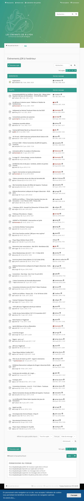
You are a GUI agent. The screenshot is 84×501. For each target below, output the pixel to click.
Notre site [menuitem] (19, 3)
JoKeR (15, 159)
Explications (16, 81)
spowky (16, 255)
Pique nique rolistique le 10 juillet (23, 427)
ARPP (15, 375)
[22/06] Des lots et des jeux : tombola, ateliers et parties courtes (30, 164)
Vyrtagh (16, 195)
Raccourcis (10, 3)
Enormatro (17, 106)
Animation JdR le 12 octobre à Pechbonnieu (26, 151)
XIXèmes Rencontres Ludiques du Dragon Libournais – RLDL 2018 (32, 266)
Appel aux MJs (17, 407)
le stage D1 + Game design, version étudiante (27, 157)
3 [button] (72, 70)
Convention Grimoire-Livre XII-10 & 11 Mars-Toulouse (29, 287)
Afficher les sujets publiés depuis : (35, 436)
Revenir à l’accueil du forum (17, 456)
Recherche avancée (76, 14)
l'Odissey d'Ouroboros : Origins (22, 214)
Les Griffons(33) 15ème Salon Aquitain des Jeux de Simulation (28, 400)
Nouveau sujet (14, 65)
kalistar (16, 125)
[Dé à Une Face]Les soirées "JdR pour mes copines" (29, 233)
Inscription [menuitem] (65, 3)
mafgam (16, 209)
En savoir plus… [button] (9, 498)
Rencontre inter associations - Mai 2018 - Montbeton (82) (31, 246)
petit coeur (17, 216)
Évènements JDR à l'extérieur (21, 58)
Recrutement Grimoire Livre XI (22, 420)
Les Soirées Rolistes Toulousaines (23, 227)
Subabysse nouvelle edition (21, 123)
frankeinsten (19, 282)
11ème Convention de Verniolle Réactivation (27, 280)
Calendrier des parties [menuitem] (33, 3)
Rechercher (72, 14)
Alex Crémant (18, 180)
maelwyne (57, 359)
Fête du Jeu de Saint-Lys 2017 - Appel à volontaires (29, 359)
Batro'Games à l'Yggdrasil (21, 320)
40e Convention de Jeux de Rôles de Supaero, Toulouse (30, 185)
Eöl (55, 102)
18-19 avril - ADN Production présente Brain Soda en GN (30, 137)
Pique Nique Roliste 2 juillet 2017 (23, 352)
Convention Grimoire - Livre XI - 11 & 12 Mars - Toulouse (30, 386)
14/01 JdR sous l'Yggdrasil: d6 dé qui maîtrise (27, 307)
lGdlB (15, 276)
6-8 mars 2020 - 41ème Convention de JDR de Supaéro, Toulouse (30, 143)
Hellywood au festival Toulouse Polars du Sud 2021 (29, 110)
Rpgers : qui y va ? (18, 339)
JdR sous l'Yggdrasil (19, 346)
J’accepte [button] (74, 495)
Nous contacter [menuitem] (38, 486)
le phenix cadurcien (19, 261)
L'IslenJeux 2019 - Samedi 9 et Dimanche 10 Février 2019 (30, 207)
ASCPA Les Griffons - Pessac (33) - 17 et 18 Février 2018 (30, 293)
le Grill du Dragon (18, 333)
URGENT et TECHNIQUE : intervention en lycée (27, 220)
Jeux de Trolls (18, 242)
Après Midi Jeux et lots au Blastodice (24, 326)
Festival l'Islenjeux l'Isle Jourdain (23, 300)
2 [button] (69, 70)
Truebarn (16, 98)
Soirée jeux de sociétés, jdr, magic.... (24, 373)
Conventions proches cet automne (24, 117)
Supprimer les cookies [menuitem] (52, 486)
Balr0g (56, 220)
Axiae (15, 138)
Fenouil (16, 289)
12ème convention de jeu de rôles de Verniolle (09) (29, 178)
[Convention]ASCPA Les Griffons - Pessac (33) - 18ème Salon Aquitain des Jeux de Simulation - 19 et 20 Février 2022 (31, 95)
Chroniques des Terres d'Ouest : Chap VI (25, 414)
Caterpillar (17, 146)
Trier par (65, 436)
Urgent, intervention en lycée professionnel (26, 172)
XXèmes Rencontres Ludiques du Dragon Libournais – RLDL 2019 (31, 192)
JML (15, 132)
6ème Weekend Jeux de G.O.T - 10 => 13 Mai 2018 (28, 253)
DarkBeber (17, 82)
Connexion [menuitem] (75, 3)
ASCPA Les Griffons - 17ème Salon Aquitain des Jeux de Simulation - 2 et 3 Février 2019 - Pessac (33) (30, 200)
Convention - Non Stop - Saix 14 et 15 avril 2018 (28, 274)
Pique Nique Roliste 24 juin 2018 (23, 240)
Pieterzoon (57, 151)
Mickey (16, 112)
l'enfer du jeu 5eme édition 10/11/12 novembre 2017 (29, 313)
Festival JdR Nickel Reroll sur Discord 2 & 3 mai (27, 130)
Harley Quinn (18, 341)
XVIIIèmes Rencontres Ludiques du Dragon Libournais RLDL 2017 (31, 366)
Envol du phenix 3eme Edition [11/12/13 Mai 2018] (28, 259)
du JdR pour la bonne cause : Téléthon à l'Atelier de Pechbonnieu (29, 103)
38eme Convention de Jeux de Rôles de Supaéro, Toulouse (31, 393)
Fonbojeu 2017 (17, 380)
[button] (75, 70)
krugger (16, 248)
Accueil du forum (13, 486)
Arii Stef (16, 119)
